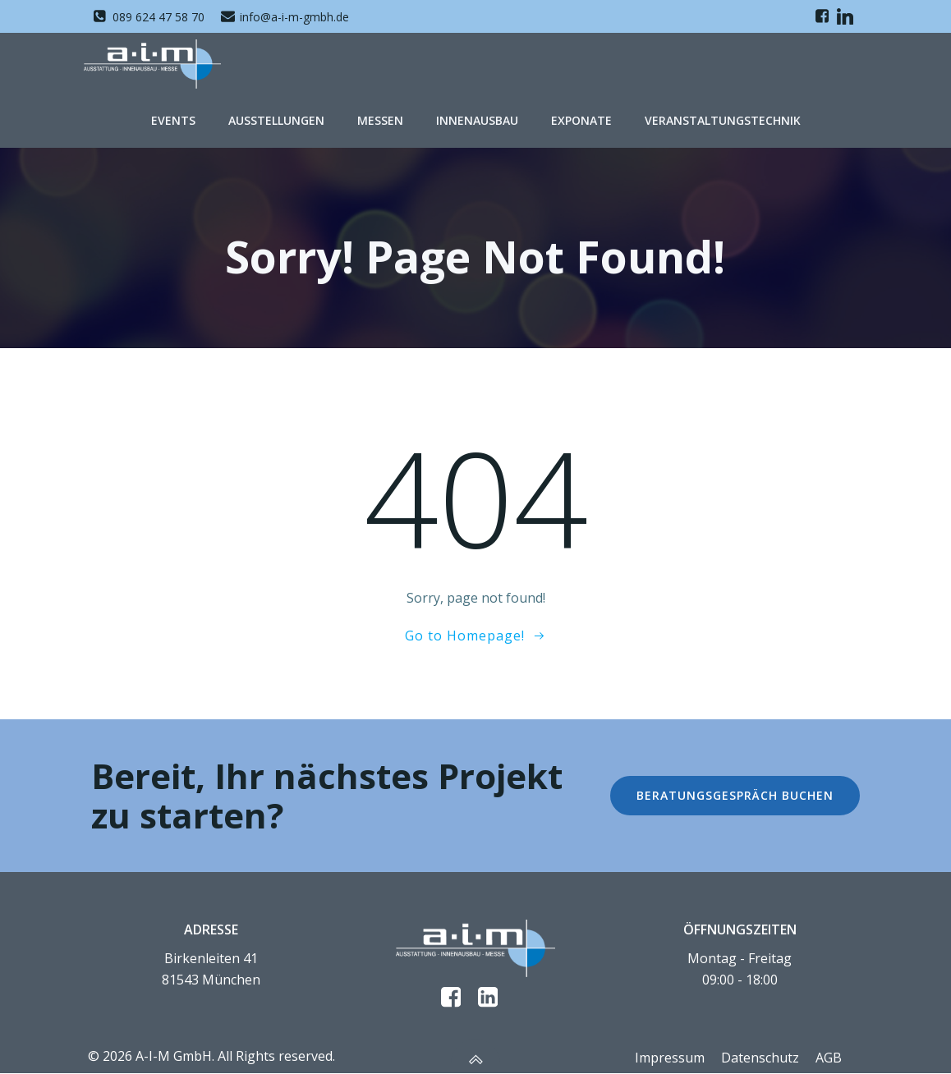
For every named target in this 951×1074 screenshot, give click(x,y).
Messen (380, 115)
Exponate (581, 115)
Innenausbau (477, 115)
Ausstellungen (276, 115)
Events (173, 115)
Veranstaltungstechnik (723, 115)
